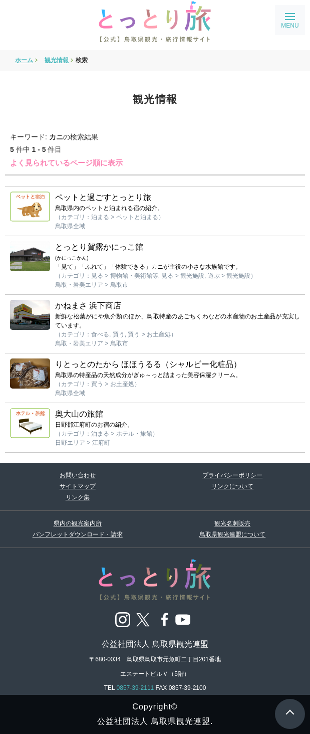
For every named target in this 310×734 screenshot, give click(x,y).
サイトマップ (78, 486)
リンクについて (232, 486)
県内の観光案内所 (78, 523)
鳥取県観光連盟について (232, 534)
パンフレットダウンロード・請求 (78, 534)
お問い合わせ (78, 475)
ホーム (24, 60)
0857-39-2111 (135, 687)
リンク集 (78, 497)
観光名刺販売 (232, 523)
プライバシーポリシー (232, 475)
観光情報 (57, 60)
